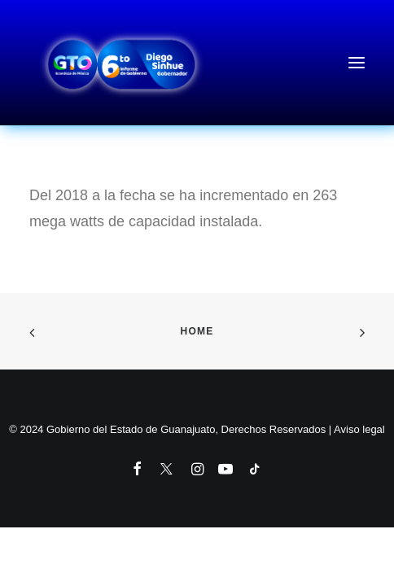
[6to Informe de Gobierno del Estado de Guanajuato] (197, 62)
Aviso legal (359, 429)
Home (197, 331)
